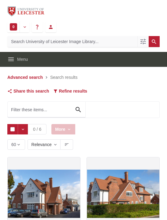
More (61, 129)
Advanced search (25, 77)
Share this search (28, 91)
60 (14, 146)
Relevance (42, 144)
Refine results (70, 91)
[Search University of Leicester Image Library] (72, 41)
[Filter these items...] (46, 109)
